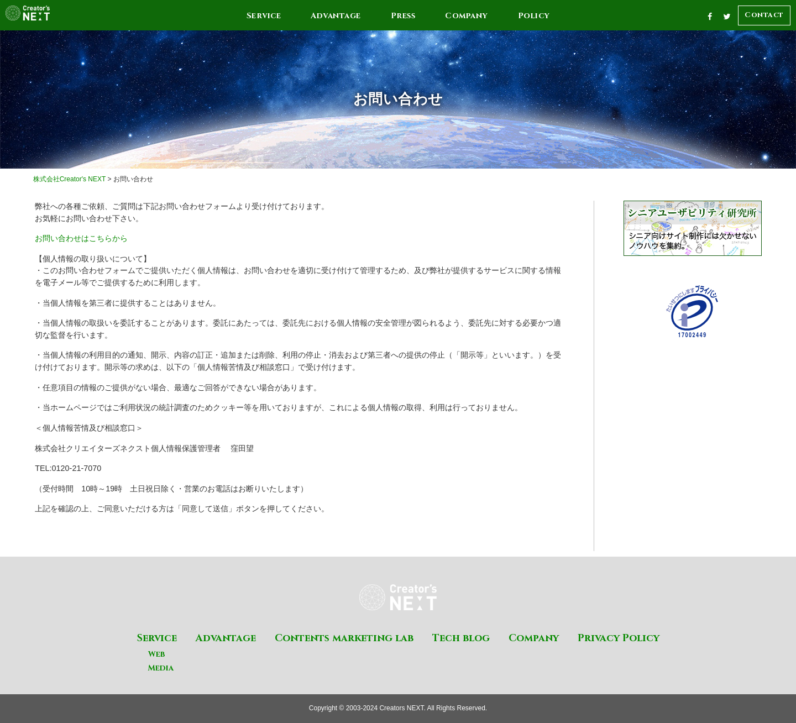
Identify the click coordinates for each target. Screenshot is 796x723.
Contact (764, 15)
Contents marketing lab (344, 638)
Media (161, 668)
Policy (534, 16)
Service (264, 16)
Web (156, 654)
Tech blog (461, 638)
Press (403, 16)
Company (466, 16)
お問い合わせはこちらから (81, 238)
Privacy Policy (618, 638)
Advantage (336, 16)
